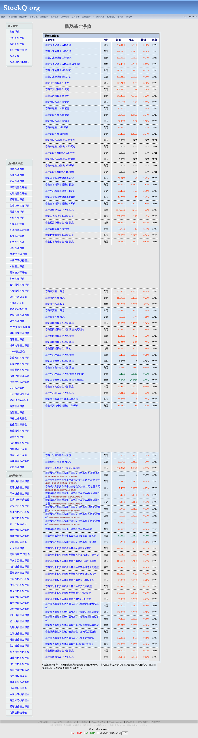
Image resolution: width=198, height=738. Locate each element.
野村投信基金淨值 (18, 493)
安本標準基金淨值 (18, 230)
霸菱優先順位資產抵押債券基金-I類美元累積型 (69, 644)
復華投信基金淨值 (18, 603)
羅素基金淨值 (16, 436)
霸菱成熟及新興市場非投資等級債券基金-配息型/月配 (72, 486)
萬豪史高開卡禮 (56, 725)
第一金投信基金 (17, 524)
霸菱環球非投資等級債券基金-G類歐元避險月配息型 (72, 554)
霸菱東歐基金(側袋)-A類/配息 (60, 140)
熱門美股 (100, 16)
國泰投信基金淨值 (18, 597)
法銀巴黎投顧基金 (18, 260)
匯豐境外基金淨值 (18, 382)
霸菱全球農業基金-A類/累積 (59, 355)
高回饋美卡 (87, 725)
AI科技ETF (144, 725)
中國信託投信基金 (18, 694)
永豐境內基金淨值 (18, 584)
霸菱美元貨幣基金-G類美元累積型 (62, 468)
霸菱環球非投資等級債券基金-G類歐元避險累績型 (70, 561)
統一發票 (58, 722)
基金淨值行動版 (17, 50)
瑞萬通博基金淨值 (18, 369)
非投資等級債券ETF (130, 725)
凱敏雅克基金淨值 (18, 333)
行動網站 (84, 722)
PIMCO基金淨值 (17, 254)
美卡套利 (67, 725)
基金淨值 (34, 16)
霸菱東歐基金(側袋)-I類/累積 (60, 165)
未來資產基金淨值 (18, 442)
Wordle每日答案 (98, 722)
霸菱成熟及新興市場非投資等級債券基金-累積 (69, 529)
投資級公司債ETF (114, 725)
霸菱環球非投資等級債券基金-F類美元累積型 (68, 548)
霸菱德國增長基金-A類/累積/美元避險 (64, 329)
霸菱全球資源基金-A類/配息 (59, 386)
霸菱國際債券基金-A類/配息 (59, 650)
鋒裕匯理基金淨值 (18, 315)
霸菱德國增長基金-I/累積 (58, 348)
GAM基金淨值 (16, 351)
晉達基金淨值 (16, 211)
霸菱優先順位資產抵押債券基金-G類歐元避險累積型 (72, 612)
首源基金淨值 (16, 412)
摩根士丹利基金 (17, 418)
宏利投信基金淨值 (18, 615)
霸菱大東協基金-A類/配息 (58, 45)
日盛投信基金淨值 (18, 657)
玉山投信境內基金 (18, 578)
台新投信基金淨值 (18, 633)
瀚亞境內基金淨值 (18, 505)
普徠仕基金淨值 (17, 455)
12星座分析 (71, 722)
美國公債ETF (88, 16)
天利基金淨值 (16, 388)
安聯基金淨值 (16, 224)
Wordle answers (116, 722)
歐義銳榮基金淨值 (18, 363)
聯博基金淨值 (16, 169)
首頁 (3, 16)
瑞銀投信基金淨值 (18, 609)
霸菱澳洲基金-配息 (55, 291)
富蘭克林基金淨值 (18, 205)
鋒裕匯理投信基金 (18, 670)
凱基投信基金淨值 (18, 639)
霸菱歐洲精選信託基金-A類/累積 (62, 405)
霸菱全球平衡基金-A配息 (58, 461)
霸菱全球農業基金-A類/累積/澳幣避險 (64, 380)
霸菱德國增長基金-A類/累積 (59, 323)
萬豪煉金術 (77, 725)
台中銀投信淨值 (17, 676)
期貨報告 (75, 16)
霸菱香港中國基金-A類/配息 (59, 210)
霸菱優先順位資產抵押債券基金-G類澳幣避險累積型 (72, 625)
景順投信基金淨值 (18, 706)
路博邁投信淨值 (17, 712)
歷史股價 (23, 16)
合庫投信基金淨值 (18, 627)
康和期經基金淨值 (18, 682)
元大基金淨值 (16, 548)
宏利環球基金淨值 (18, 284)
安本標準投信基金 (18, 651)
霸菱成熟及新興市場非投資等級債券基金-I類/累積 (70, 535)
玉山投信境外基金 (18, 394)
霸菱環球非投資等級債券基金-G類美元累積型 (68, 586)
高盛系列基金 (16, 242)
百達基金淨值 (16, 339)
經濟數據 (55, 16)
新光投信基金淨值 (18, 591)
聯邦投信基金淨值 (18, 664)
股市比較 (65, 16)
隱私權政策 (143, 722)
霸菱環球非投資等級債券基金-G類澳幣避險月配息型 (72, 567)
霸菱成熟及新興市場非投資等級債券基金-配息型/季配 (72, 473)
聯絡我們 (156, 722)
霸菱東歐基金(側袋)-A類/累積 (60, 159)
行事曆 (120, 16)
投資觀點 (111, 16)
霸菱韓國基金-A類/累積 (57, 229)
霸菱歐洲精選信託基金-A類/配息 (62, 399)
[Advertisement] (120, 7)
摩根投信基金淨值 (18, 530)
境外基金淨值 (16, 38)
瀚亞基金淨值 (16, 236)
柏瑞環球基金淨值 (18, 290)
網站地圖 (130, 722)
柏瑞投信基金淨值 (18, 517)
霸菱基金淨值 (16, 181)
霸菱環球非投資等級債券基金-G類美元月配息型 (69, 580)
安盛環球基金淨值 (18, 430)
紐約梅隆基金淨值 (18, 345)
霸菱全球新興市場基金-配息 (59, 178)
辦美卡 (129, 16)
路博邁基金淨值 (17, 449)
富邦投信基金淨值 (18, 645)
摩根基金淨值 (16, 217)
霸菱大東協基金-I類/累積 (58, 70)
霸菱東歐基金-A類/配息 (57, 102)
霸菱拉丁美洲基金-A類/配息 (59, 235)
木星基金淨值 (16, 266)
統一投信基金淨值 (18, 621)
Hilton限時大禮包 (99, 725)
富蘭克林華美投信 (18, 499)
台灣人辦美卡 (44, 722)
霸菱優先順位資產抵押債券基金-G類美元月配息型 (70, 631)
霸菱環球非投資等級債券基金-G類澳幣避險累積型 (70, 573)
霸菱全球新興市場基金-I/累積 (60, 197)
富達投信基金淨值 (18, 487)
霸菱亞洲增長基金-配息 (57, 83)
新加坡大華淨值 (17, 272)
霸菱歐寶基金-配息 (55, 310)
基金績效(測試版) (18, 62)
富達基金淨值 (16, 175)
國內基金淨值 (16, 44)
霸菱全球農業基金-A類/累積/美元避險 (64, 374)
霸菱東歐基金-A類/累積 (57, 121)
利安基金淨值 (16, 278)
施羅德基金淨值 (17, 193)
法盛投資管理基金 (18, 376)
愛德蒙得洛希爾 (17, 309)
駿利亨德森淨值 (17, 297)
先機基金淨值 (16, 467)
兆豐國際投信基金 (18, 700)
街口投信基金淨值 (18, 566)
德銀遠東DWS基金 (19, 554)
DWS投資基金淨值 (19, 327)
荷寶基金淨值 (16, 406)
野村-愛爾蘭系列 (18, 400)
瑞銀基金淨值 (16, 248)
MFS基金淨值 (16, 321)
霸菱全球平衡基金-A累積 (58, 455)
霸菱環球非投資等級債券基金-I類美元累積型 (68, 593)
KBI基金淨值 (16, 303)
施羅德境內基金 (17, 542)
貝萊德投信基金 (17, 688)
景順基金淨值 (16, 199)
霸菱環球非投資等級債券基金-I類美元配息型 (68, 599)
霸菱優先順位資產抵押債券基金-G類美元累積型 (69, 638)
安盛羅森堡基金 (17, 424)
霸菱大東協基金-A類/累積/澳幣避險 (63, 64)
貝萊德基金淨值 (17, 187)
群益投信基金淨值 (18, 536)
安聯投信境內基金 (18, 511)
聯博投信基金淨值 (18, 481)
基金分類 (44, 16)
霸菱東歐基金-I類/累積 (56, 127)
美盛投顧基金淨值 (18, 357)
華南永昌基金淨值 (18, 560)
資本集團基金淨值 (18, 461)
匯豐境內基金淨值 (18, 572)
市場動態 (13, 16)
